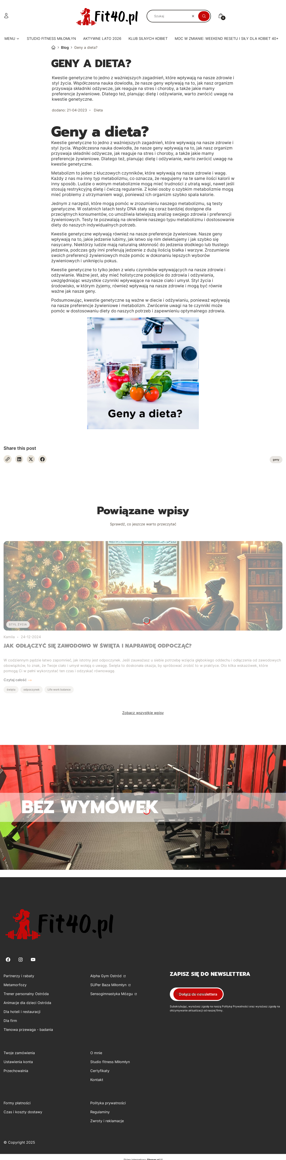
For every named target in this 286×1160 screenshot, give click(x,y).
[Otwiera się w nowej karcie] (8, 459)
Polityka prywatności (108, 1103)
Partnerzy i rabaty (19, 976)
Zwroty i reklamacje (107, 1121)
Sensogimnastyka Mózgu (112, 994)
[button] (204, 16)
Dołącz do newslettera (198, 994)
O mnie (96, 1053)
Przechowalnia (16, 1070)
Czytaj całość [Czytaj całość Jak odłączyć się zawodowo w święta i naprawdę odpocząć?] (15, 680)
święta (11, 689)
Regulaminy (100, 1112)
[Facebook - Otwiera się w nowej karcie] (42, 459)
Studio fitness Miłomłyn (110, 1062)
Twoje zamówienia (19, 1053)
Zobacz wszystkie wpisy (143, 712)
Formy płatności (17, 1103)
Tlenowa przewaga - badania (28, 1029)
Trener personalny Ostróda (26, 994)
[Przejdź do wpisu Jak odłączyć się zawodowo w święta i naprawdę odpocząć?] (143, 586)
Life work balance (59, 689)
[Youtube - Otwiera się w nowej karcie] (33, 959)
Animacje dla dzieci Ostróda (27, 1002)
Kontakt (96, 1079)
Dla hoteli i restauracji (22, 1011)
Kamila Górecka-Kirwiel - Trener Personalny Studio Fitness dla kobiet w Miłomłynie (53, 47)
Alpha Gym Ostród (106, 976)
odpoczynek (31, 689)
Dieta (98, 110)
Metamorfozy (15, 985)
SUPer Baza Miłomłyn (109, 985)
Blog (65, 47)
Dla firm (10, 1020)
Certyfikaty (99, 1070)
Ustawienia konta (18, 1062)
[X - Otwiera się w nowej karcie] (31, 459)
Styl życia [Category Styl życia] (18, 624)
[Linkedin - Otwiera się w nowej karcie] (19, 459)
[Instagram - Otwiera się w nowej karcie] (20, 959)
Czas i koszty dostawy (23, 1112)
